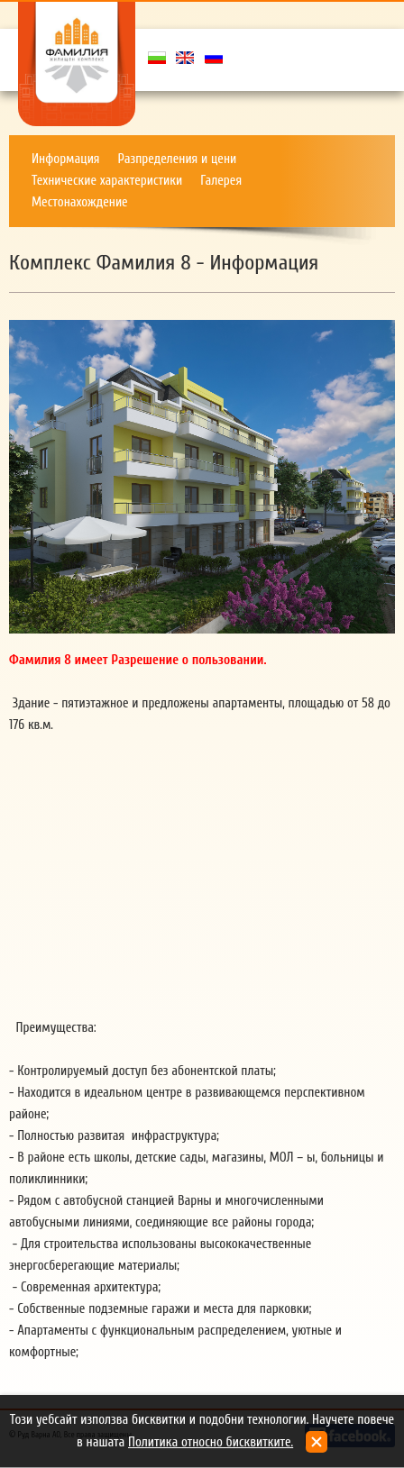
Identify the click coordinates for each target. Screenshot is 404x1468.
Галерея (221, 180)
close (316, 1442)
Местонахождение (80, 202)
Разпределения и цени (177, 159)
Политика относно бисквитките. (210, 1442)
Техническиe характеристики (107, 180)
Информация (66, 159)
